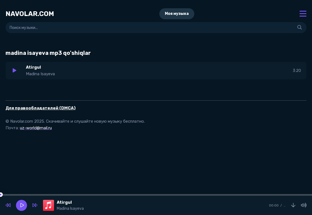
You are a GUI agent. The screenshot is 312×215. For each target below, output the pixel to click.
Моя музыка (177, 13)
